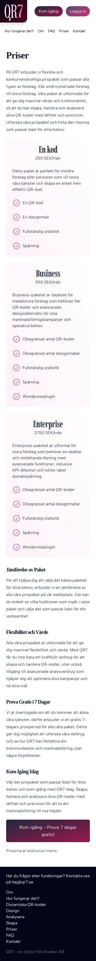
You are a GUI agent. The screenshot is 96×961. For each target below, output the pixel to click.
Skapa (11, 923)
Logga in (78, 11)
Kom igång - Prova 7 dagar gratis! (48, 830)
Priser (64, 31)
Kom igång (49, 11)
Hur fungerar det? (19, 31)
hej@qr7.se (22, 882)
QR (13, 11)
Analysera (15, 916)
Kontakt (79, 31)
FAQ (51, 31)
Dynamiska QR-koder (26, 904)
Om (41, 31)
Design (12, 910)
